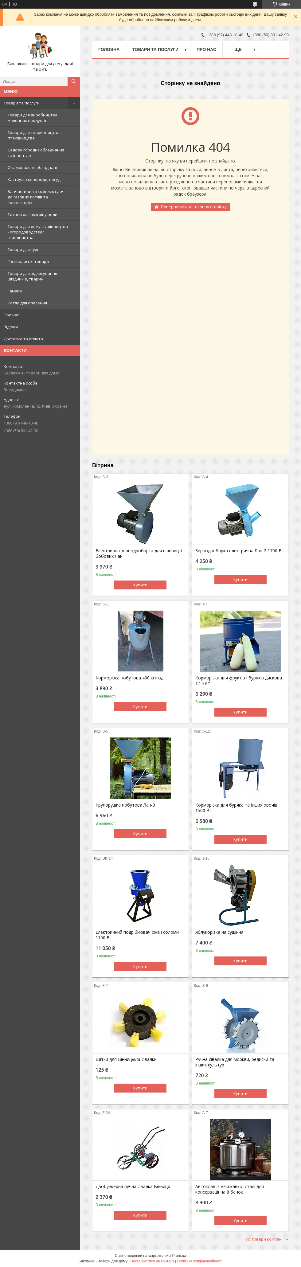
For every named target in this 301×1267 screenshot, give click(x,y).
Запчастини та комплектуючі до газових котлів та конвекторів (36, 197)
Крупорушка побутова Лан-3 (125, 805)
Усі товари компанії (264, 1239)
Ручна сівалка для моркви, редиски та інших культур (234, 1062)
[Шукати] (74, 81)
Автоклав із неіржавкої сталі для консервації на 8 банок (229, 1189)
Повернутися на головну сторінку (194, 206)
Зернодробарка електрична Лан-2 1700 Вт (239, 550)
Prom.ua (179, 1255)
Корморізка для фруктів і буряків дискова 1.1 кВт (238, 680)
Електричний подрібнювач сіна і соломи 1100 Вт (137, 934)
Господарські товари (28, 261)
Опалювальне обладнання (34, 167)
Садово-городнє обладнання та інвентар (36, 152)
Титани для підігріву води (32, 214)
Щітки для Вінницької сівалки (126, 1059)
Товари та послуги (22, 103)
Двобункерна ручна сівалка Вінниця (133, 1186)
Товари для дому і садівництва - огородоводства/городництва (38, 232)
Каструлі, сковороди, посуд (34, 179)
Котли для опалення (27, 303)
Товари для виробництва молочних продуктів (32, 117)
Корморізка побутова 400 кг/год (129, 678)
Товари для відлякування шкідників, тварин (32, 276)
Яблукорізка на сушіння (219, 932)
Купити (140, 585)
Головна (108, 49)
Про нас (11, 315)
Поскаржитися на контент (152, 1261)
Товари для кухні (24, 249)
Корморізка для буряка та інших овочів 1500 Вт (236, 807)
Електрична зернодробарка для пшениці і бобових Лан (139, 553)
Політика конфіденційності (200, 1261)
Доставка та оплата (23, 339)
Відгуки (11, 327)
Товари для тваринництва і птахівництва (34, 135)
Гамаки (15, 291)
